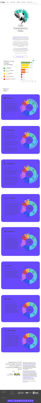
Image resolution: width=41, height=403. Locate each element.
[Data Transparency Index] (20, 57)
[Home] (16, 401)
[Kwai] (30, 401)
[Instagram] (22, 401)
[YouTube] (18, 401)
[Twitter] (24, 401)
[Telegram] (26, 401)
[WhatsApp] (32, 401)
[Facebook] (20, 401)
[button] (23, 2)
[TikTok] (28, 401)
